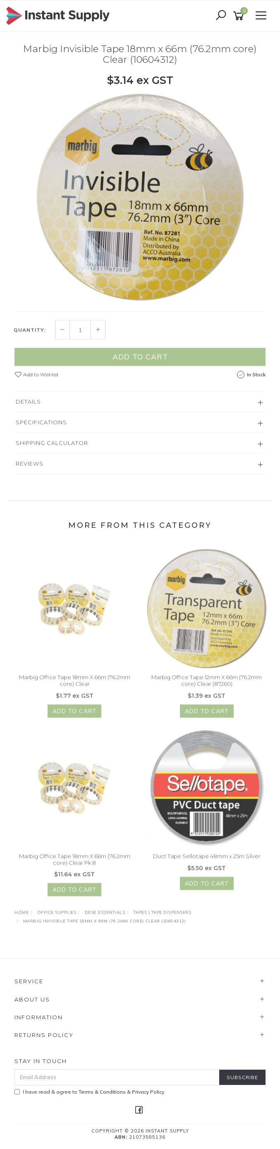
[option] (140, 197)
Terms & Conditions (102, 1092)
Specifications (41, 425)
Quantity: (30, 333)
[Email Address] (117, 1077)
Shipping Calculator (52, 446)
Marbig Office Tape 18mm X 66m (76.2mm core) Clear (74, 684)
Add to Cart (140, 360)
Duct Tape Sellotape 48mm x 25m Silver (207, 859)
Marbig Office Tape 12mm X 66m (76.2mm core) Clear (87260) (206, 684)
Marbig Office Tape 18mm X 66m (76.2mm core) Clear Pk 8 (74, 863)
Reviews (29, 467)
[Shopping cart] (240, 16)
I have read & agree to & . (89, 1092)
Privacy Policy (148, 1092)
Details (28, 405)
